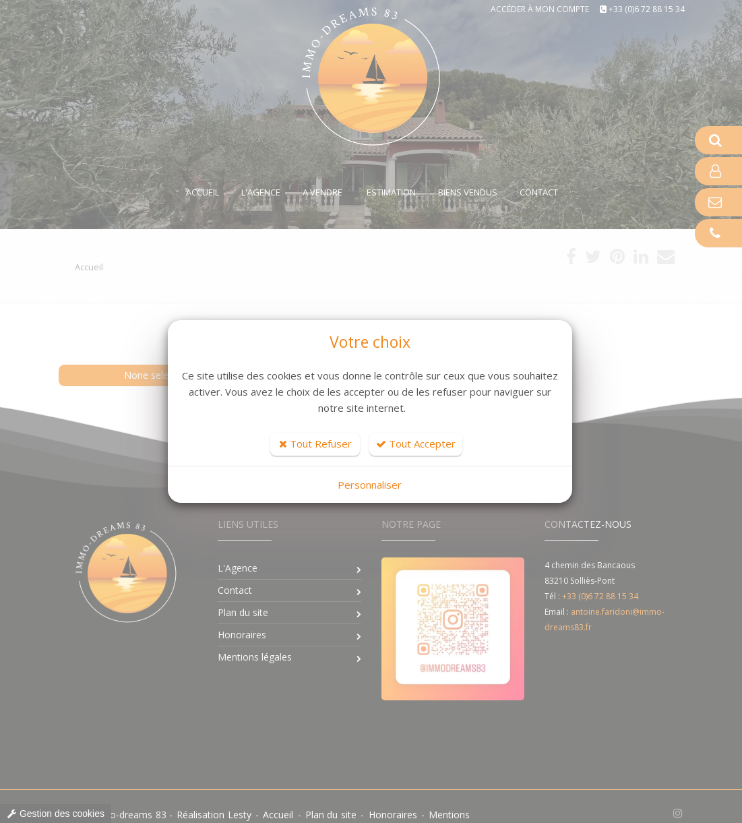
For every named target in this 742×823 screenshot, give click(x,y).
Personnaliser (370, 484)
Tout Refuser (315, 443)
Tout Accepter (416, 443)
